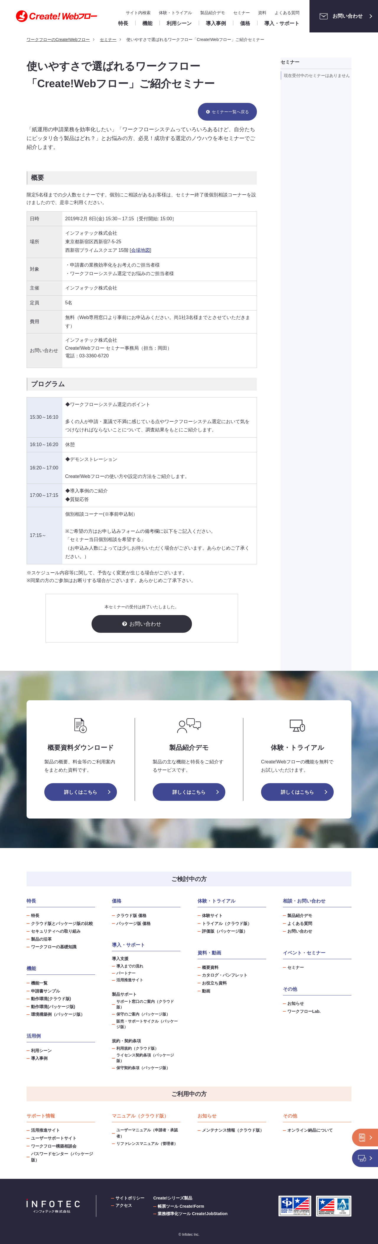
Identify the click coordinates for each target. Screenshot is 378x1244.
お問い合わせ (339, 16)
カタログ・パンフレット (224, 975)
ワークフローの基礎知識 (53, 946)
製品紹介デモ (212, 12)
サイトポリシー (129, 1198)
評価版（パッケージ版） (224, 931)
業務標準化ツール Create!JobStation (192, 1213)
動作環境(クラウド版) (51, 998)
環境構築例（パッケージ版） (58, 1014)
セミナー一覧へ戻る (230, 111)
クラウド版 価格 (131, 915)
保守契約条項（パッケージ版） (143, 1068)
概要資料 (210, 967)
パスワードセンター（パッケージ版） (62, 1156)
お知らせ (295, 1003)
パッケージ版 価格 (133, 923)
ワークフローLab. (304, 1011)
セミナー (241, 12)
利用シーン (41, 1050)
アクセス (123, 1205)
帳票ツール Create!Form (181, 1206)
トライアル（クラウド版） (227, 923)
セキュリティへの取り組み (56, 931)
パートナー (126, 973)
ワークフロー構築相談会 (53, 1146)
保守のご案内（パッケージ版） (143, 1014)
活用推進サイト (129, 980)
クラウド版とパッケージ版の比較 (62, 923)
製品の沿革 (41, 939)
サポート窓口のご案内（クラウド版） (145, 1004)
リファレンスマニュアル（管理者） (147, 1143)
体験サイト (212, 915)
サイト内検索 (138, 12)
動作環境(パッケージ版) (53, 1006)
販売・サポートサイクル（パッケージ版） (147, 1024)
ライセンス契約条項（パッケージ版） (145, 1058)
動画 (206, 991)
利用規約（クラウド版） (137, 1048)
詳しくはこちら (80, 792)
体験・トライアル (175, 12)
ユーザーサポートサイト (53, 1138)
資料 (262, 12)
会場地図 (140, 250)
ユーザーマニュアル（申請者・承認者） (147, 1133)
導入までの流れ (129, 966)
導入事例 (39, 1058)
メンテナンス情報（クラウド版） (233, 1130)
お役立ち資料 (214, 983)
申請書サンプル (45, 991)
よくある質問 (287, 12)
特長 (35, 915)
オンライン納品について (310, 1130)
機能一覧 (39, 983)
